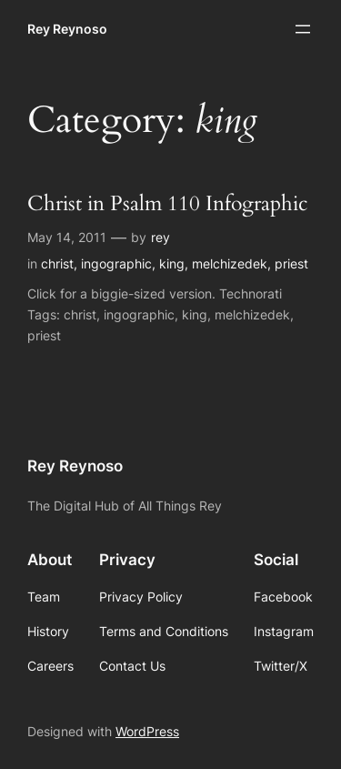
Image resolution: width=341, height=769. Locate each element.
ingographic (116, 263)
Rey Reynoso (67, 28)
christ (57, 263)
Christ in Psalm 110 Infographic (167, 204)
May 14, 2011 (66, 237)
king (172, 263)
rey (160, 237)
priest (291, 263)
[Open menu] (303, 29)
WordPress (147, 731)
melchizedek (229, 263)
